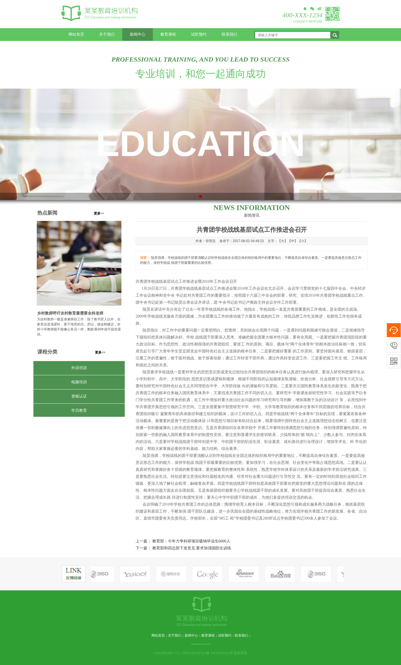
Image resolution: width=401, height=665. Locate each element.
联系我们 (229, 34)
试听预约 (199, 34)
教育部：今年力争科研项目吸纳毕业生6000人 (191, 541)
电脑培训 (79, 382)
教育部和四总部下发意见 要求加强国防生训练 (191, 548)
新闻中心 (137, 34)
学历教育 (79, 410)
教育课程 (168, 34)
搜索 (334, 35)
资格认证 (79, 396)
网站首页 (76, 34)
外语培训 (79, 368)
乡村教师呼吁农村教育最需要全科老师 (70, 313)
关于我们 (107, 34)
